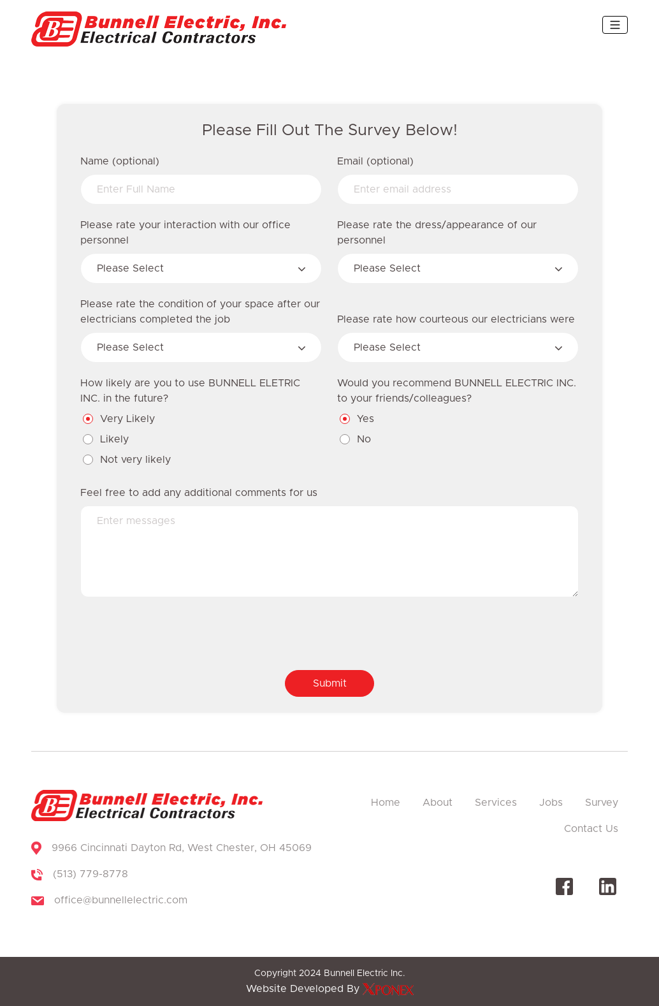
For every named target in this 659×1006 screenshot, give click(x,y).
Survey (601, 803)
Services (496, 803)
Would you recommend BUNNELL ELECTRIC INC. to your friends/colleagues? (456, 391)
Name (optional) (119, 161)
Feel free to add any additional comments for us (198, 493)
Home (385, 803)
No (356, 439)
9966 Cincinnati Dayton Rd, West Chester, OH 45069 (182, 848)
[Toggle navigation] (615, 25)
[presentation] (177, 635)
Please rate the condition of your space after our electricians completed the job (200, 311)
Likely (106, 439)
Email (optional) (375, 161)
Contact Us (591, 829)
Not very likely (127, 460)
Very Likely (119, 419)
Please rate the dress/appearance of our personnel (437, 232)
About (438, 803)
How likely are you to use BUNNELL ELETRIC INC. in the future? (190, 391)
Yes (357, 419)
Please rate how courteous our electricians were (456, 319)
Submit (330, 683)
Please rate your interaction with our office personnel (185, 232)
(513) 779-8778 (90, 874)
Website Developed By (330, 989)
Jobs (551, 803)
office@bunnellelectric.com (120, 900)
